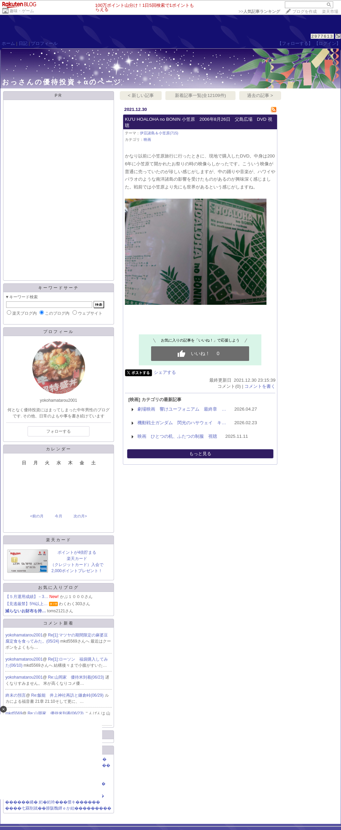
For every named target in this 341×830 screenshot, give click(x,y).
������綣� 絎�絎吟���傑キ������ (52, 802)
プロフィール (44, 43)
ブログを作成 (304, 11)
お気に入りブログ (58, 587)
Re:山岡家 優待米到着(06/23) (76, 677)
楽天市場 (330, 11)
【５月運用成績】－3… (26, 596)
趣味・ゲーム (22, 11)
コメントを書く (259, 386)
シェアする (165, 372)
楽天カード (58, 539)
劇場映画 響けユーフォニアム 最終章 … (181, 409)
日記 (23, 43)
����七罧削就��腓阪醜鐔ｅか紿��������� (58, 808)
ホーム (8, 43)
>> (259, 11)
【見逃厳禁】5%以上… (26, 603)
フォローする (58, 431)
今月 (58, 516)
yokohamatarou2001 (24, 635)
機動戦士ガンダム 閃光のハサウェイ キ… (181, 422)
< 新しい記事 (141, 95)
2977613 (322, 36)
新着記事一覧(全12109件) (200, 95)
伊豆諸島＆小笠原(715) (159, 133)
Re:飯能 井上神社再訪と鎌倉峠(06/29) (68, 695)
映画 (147, 139)
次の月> (80, 516)
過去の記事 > (260, 95)
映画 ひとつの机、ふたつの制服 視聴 (177, 436)
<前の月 (36, 516)
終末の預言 (15, 695)
